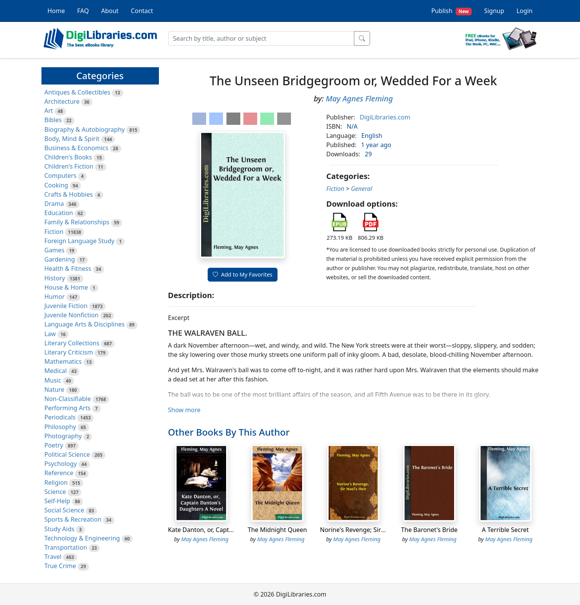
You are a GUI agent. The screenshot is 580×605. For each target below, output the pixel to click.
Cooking (56, 185)
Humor (55, 296)
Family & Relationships (77, 222)
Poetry (54, 445)
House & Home (66, 287)
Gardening (60, 259)
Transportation (66, 547)
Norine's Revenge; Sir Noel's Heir (367, 529)
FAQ (83, 11)
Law (50, 334)
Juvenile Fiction (66, 306)
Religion (56, 482)
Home (56, 11)
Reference (59, 473)
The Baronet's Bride (429, 529)
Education (59, 213)
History (55, 278)
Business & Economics (77, 148)
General (361, 188)
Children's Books (68, 157)
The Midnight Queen (277, 529)
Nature (54, 389)
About (109, 11)
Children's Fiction (69, 166)
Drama (54, 203)
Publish (451, 11)
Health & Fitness (68, 268)
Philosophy (60, 427)
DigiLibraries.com (385, 117)
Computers (61, 175)
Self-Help (57, 501)
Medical (56, 370)
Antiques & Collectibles (78, 92)
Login (525, 11)
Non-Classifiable (68, 398)
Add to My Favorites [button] (243, 274)
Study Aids (59, 529)
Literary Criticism (69, 352)
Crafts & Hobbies (69, 194)
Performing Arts (68, 408)
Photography (63, 436)
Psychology (61, 463)
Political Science (67, 454)
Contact (142, 11)
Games (54, 250)
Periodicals (60, 417)
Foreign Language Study (80, 241)
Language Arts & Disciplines (85, 324)
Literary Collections (72, 343)
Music (53, 380)
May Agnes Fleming (359, 98)
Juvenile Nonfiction (72, 315)
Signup (494, 11)
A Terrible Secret (505, 529)
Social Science (64, 510)
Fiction (54, 231)
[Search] (261, 38)
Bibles (53, 120)
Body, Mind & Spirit (72, 138)
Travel (53, 556)
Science (55, 491)
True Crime (60, 566)
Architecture (62, 101)
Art (49, 110)
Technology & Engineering (82, 538)
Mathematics (63, 361)
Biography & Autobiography (85, 129)
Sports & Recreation (73, 519)
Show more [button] (184, 410)
